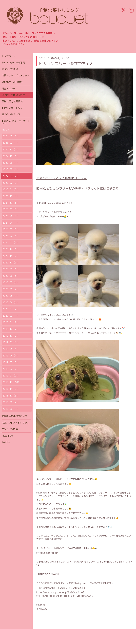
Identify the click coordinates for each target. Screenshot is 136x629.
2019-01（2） (10, 375)
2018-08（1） (10, 408)
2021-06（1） (10, 209)
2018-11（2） (10, 388)
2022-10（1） (10, 156)
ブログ (5, 130)
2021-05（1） (10, 215)
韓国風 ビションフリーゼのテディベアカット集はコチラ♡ (77, 188)
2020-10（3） (10, 262)
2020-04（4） (10, 302)
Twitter (6, 442)
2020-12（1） (10, 249)
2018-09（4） (10, 402)
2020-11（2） (10, 255)
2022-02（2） (10, 182)
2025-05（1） (10, 136)
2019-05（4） (10, 348)
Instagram (7, 435)
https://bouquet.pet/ (47, 552)
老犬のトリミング (11, 114)
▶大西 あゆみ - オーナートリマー (16, 122)
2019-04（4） (10, 355)
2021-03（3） (10, 229)
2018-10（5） (10, 395)
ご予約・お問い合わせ (13, 94)
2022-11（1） (10, 149)
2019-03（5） (10, 362)
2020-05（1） (10, 295)
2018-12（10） (11, 382)
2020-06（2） (10, 289)
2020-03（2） (10, 309)
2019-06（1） (10, 342)
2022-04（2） (10, 176)
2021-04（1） (10, 222)
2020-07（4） (10, 282)
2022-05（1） (10, 169)
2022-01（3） (10, 189)
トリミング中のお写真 (13, 62)
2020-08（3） (10, 275)
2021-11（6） (10, 196)
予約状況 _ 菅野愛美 (12, 101)
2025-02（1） (10, 142)
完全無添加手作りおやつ (14, 416)
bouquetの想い (10, 68)
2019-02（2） (10, 369)
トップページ (9, 56)
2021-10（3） (10, 202)
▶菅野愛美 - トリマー (13, 107)
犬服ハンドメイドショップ (15, 422)
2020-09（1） (10, 269)
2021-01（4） (10, 242)
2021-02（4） (10, 235)
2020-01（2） (10, 322)
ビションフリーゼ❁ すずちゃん (66, 63)
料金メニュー (9, 88)
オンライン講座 (10, 429)
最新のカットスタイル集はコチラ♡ (61, 178)
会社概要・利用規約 (12, 82)
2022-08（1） (10, 162)
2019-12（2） (10, 329)
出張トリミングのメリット (15, 75)
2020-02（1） (10, 315)
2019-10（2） (10, 335)
